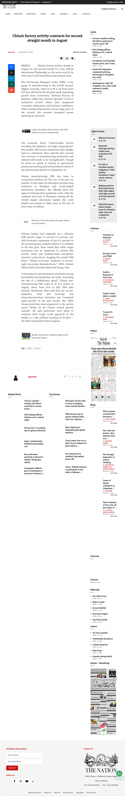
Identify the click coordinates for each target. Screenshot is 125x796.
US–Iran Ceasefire (100, 633)
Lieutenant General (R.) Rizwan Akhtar (108, 467)
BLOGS (75, 14)
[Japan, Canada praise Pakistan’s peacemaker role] (15, 445)
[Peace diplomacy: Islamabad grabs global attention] (56, 431)
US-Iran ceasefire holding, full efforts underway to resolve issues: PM (103, 41)
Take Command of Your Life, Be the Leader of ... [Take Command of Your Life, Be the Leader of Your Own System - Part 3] (110, 505)
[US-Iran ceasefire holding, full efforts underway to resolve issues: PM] (15, 405)
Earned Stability (99, 608)
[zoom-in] (73, 58)
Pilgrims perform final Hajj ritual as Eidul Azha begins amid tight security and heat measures (107, 191)
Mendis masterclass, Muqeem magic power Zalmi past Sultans (50, 336)
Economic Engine (100, 614)
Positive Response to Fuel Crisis (108, 275)
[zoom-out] (62, 58)
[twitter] (11, 73)
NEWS (53, 14)
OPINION (43, 14)
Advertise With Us (34, 793)
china (29, 348)
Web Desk (108, 491)
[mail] (11, 90)
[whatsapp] (11, 84)
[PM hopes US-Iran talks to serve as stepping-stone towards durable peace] (56, 405)
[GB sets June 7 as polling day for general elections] (15, 432)
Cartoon (94, 579)
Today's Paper (18, 14)
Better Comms (98, 602)
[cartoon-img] (103, 568)
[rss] (33, 781)
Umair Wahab (110, 419)
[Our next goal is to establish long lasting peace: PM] (56, 457)
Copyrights (80, 793)
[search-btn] (122, 9)
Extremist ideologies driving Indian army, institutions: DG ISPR (106, 151)
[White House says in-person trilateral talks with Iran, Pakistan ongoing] (56, 418)
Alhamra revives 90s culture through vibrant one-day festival (51, 222)
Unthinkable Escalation (102, 639)
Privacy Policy (68, 793)
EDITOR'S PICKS (30, 14)
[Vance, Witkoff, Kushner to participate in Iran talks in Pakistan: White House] (56, 471)
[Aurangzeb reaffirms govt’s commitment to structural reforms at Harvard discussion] (15, 472)
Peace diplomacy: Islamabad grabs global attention (75, 430)
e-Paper (7, 14)
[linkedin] (11, 78)
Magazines (47, 2)
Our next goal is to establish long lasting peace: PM (74, 456)
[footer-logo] (101, 763)
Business (83, 52)
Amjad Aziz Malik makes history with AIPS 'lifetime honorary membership (50, 131)
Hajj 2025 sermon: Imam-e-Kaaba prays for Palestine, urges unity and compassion (107, 209)
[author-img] (95, 239)
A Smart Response (100, 644)
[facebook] (101, 141)
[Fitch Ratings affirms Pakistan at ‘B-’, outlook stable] (15, 418)
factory (37, 348)
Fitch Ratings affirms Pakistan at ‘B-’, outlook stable (34, 417)
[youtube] (27, 781)
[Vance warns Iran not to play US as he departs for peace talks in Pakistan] (56, 444)
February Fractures (107, 138)
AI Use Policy (86, 14)
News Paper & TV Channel (30, 2)
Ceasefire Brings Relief (102, 656)
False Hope (97, 650)
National (76, 52)
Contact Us (48, 793)
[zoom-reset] (67, 58)
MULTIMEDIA (64, 14)
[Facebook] (11, 67)
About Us (57, 793)
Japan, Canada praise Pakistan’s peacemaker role (33, 444)
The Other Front (99, 596)
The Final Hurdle (99, 620)
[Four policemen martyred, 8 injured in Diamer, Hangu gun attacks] (15, 458)
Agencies (11, 52)
